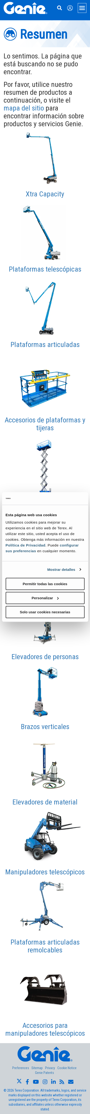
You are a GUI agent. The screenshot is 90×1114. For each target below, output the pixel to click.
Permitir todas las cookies (45, 584)
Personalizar (45, 598)
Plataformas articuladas (45, 344)
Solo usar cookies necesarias (45, 612)
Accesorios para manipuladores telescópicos (45, 1029)
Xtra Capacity (45, 194)
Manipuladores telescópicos (45, 872)
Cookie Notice (67, 1068)
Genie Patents (44, 1073)
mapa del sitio (24, 108)
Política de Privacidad (25, 545)
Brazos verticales (45, 726)
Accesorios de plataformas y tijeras (45, 424)
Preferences (20, 1068)
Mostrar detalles (61, 570)
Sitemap (37, 1068)
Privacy (50, 1068)
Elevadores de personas (45, 656)
